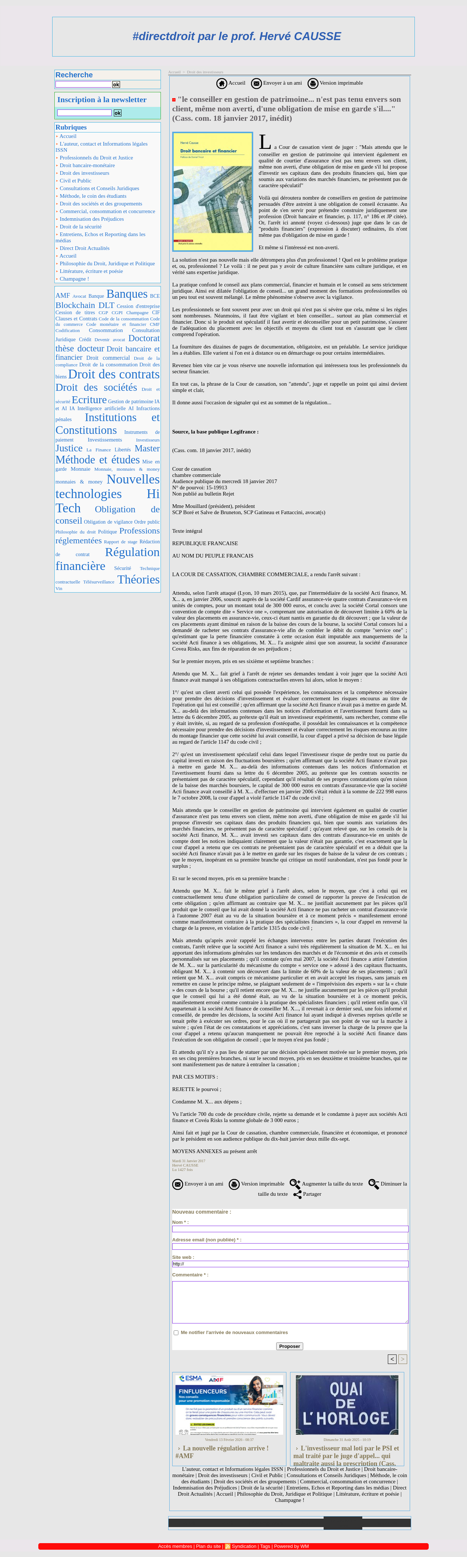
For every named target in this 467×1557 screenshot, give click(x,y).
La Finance (98, 449)
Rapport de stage (121, 541)
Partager (307, 1194)
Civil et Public (73, 181)
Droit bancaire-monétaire (85, 165)
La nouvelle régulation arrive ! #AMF (222, 1452)
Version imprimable (335, 83)
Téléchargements (265, 1523)
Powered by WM (291, 1546)
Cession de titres (75, 312)
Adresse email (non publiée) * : (207, 1239)
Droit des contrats (114, 374)
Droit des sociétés (96, 387)
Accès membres (175, 1546)
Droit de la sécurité (78, 227)
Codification (67, 330)
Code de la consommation (124, 318)
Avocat (79, 296)
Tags (265, 1546)
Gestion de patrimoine (130, 401)
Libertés (123, 449)
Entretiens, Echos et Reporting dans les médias (100, 237)
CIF (156, 312)
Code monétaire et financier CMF (123, 324)
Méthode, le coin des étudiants (91, 196)
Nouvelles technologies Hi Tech (107, 493)
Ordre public (147, 522)
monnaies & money (79, 482)
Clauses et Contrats (76, 318)
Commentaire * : (190, 1274)
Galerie (226, 1523)
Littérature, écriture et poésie (89, 271)
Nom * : (180, 1222)
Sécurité (122, 568)
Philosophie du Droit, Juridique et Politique (105, 263)
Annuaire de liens (343, 1523)
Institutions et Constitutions (107, 423)
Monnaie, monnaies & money (127, 469)
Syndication (244, 1546)
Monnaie (80, 469)
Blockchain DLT (85, 305)
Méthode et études (97, 460)
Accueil (66, 136)
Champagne (137, 312)
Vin (58, 588)
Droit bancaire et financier (107, 353)
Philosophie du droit (75, 532)
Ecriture (89, 399)
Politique (107, 532)
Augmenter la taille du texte (326, 1184)
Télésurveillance (99, 582)
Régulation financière (107, 559)
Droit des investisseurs (82, 173)
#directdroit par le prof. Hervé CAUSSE (236, 36)
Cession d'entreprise (138, 306)
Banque (96, 296)
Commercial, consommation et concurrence (105, 211)
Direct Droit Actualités (82, 248)
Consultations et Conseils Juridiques (97, 188)
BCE (155, 296)
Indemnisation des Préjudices (89, 219)
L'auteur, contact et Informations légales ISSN (101, 147)
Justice (68, 448)
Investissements (105, 440)
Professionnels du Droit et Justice (94, 158)
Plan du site (386, 1523)
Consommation (106, 330)
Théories (138, 579)
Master (147, 448)
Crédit (85, 339)
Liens (304, 1523)
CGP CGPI (111, 312)
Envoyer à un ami (276, 83)
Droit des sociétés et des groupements (98, 204)
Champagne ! (72, 279)
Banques (127, 293)
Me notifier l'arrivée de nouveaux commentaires (234, 1332)
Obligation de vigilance (108, 522)
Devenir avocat (109, 339)
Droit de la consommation (108, 364)
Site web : (183, 1257)
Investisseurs (148, 440)
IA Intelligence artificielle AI (101, 408)
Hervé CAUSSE (185, 1165)
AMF (62, 295)
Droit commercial (108, 358)
